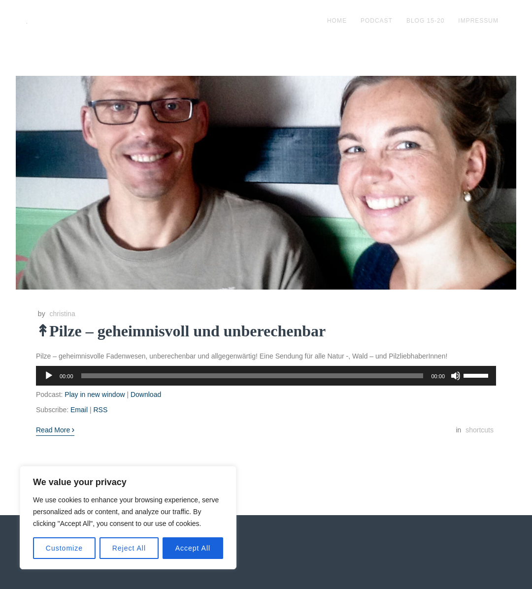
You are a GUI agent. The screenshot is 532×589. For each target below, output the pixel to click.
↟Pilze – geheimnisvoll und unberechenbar (181, 331)
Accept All (192, 548)
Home (337, 20)
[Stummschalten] (456, 376)
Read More (55, 429)
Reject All (129, 548)
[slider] (252, 375)
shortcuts (480, 430)
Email (79, 410)
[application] (266, 376)
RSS (100, 410)
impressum (478, 20)
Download (146, 394)
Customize (64, 548)
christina (62, 314)
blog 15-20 (425, 20)
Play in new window (95, 394)
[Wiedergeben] (49, 376)
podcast (377, 20)
